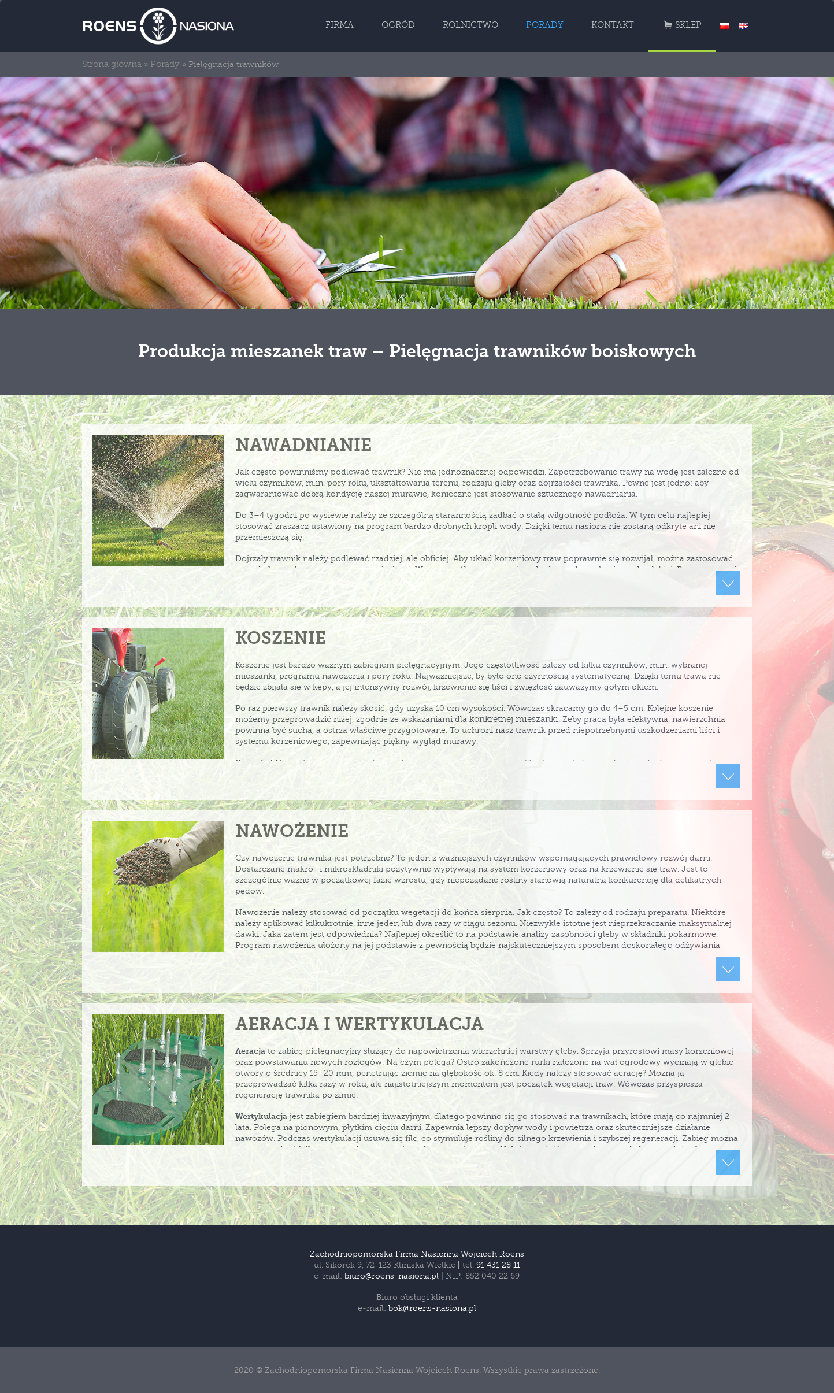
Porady (165, 64)
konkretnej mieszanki (513, 719)
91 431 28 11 (498, 1265)
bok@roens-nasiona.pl (432, 1308)
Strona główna (112, 64)
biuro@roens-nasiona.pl (391, 1276)
